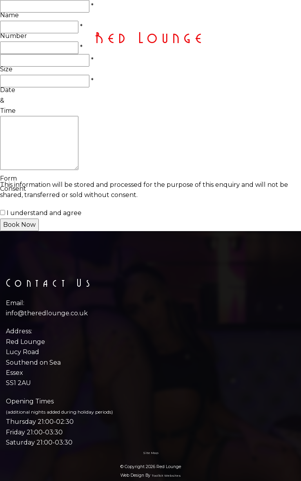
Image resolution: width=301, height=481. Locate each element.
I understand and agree (44, 213)
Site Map (150, 453)
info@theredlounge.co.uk (47, 313)
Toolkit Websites (166, 475)
